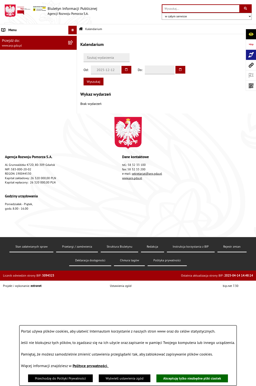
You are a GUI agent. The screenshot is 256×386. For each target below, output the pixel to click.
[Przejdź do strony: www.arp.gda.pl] (251, 65)
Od (86, 70)
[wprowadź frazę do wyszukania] (201, 8)
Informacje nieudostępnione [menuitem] (22, 205)
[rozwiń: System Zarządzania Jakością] (73, 162)
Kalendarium (93, 29)
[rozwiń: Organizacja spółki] (73, 106)
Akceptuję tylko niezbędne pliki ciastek (192, 378)
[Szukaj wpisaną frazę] (246, 8)
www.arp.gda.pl (132, 289)
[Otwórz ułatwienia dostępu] (251, 34)
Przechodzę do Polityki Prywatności (60, 378)
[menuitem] (38, 49)
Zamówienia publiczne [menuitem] (18, 196)
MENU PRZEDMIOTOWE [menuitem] (19, 72)
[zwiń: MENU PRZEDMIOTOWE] (73, 73)
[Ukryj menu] (72, 30)
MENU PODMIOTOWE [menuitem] (17, 38)
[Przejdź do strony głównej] (50, 11)
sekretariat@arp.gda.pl (147, 285)
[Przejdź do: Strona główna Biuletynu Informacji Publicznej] (81, 29)
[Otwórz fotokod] (251, 85)
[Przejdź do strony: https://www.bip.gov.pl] (251, 44)
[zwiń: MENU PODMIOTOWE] (73, 39)
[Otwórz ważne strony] (251, 75)
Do (140, 70)
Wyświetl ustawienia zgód (125, 378)
